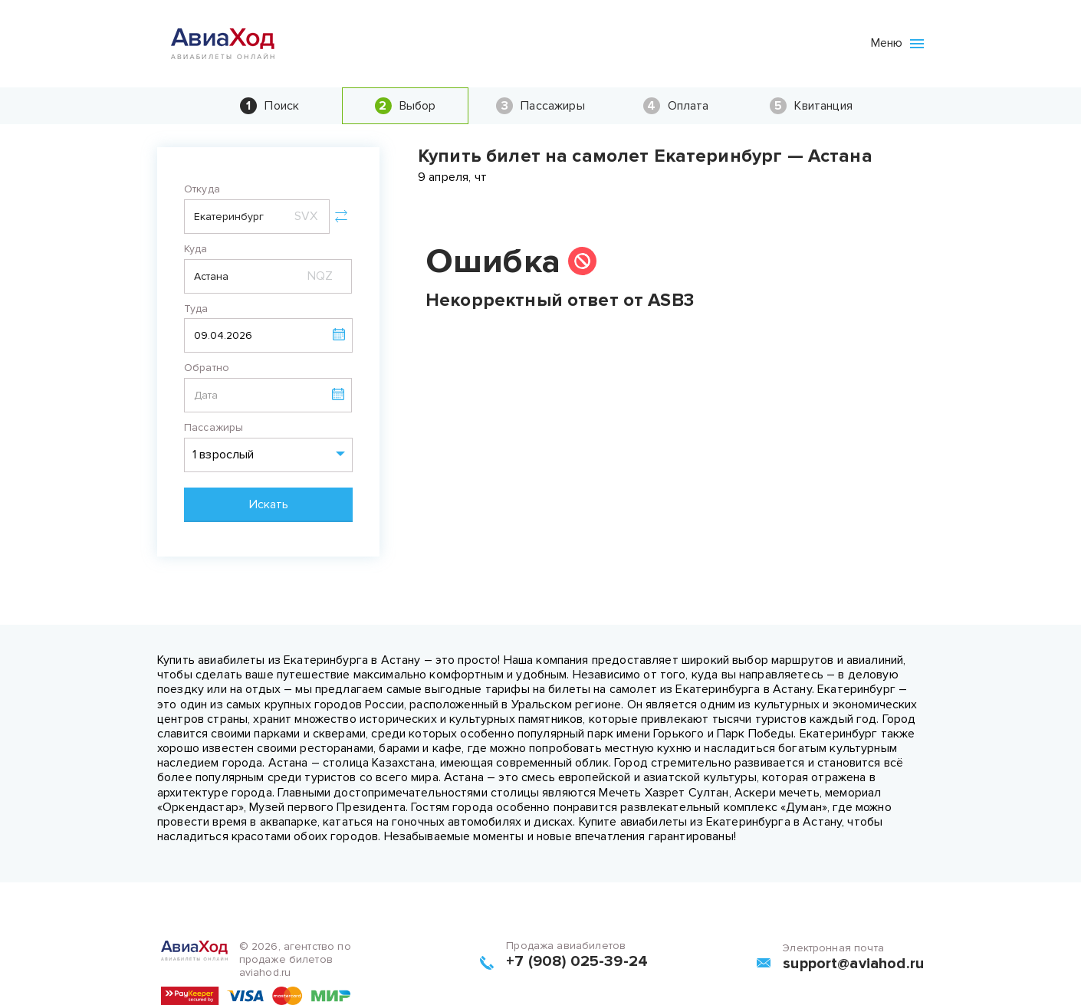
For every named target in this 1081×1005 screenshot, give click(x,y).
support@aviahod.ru (853, 963)
